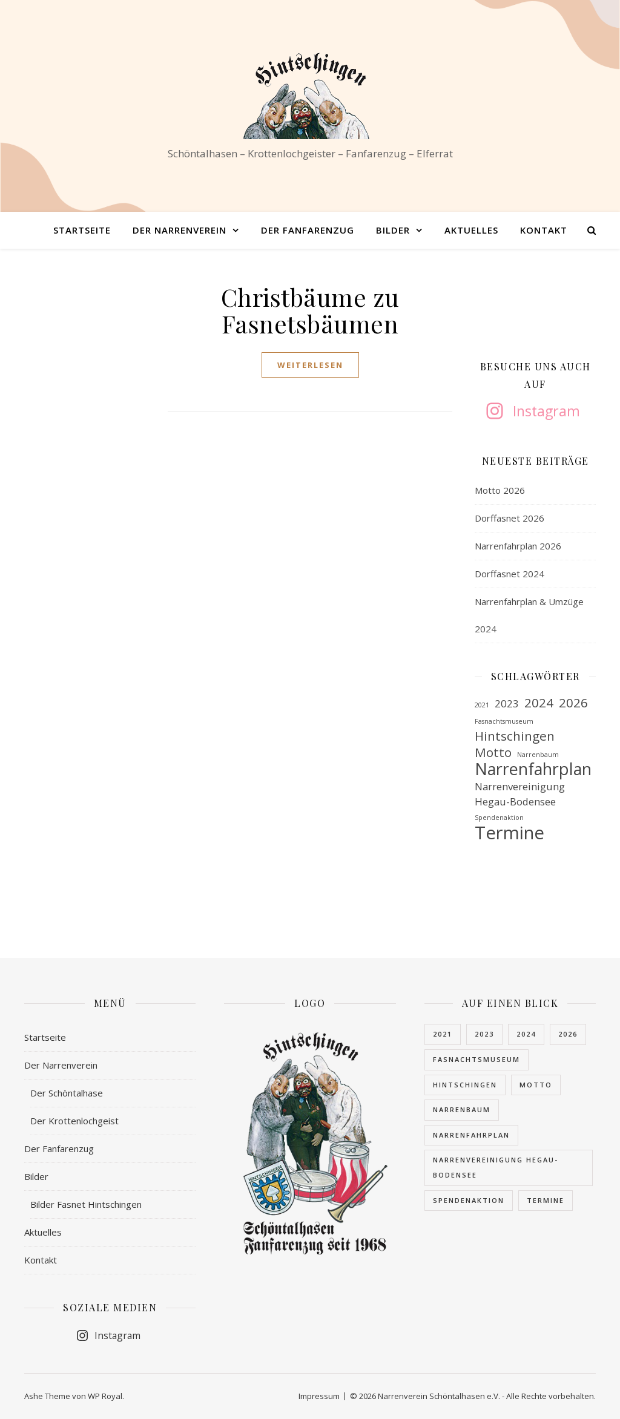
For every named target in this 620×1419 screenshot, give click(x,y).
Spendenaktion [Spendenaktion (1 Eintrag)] (499, 817)
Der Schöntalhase (66, 1093)
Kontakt (543, 230)
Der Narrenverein (179, 230)
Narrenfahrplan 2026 (518, 546)
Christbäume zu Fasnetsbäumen (310, 310)
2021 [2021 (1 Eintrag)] (482, 705)
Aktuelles (471, 230)
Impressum (319, 1396)
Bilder (393, 230)
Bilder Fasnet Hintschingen (86, 1204)
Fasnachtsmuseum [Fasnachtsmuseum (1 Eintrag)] (504, 721)
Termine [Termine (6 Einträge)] (509, 833)
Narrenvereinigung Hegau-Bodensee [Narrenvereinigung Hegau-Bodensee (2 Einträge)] (520, 793)
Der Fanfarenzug (307, 230)
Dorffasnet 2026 (509, 518)
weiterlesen (310, 364)
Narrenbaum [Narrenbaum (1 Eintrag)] (538, 754)
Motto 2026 (500, 490)
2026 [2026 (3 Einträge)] (573, 702)
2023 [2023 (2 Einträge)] (507, 703)
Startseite (82, 230)
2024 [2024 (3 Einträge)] (538, 702)
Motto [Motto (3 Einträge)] (493, 752)
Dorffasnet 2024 (509, 574)
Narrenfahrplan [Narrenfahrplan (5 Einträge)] (533, 769)
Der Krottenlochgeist (74, 1121)
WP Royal (105, 1396)
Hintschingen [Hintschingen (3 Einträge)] (515, 736)
